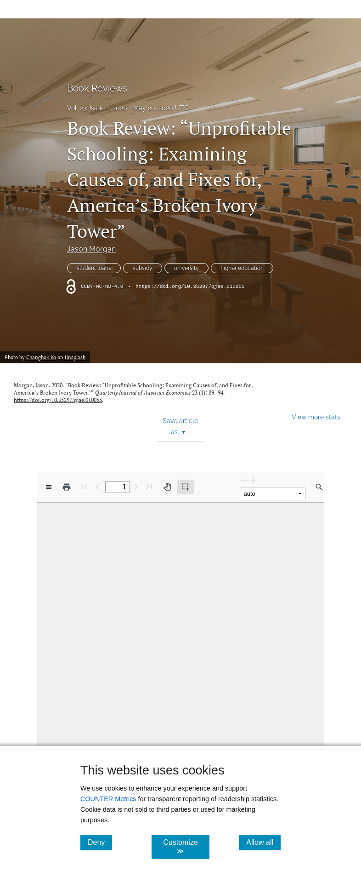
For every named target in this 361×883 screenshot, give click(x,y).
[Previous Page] (97, 486)
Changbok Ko (41, 357)
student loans (94, 268)
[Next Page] (136, 486)
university (186, 268)
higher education (242, 268)
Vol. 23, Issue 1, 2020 (97, 108)
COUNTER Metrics (108, 799)
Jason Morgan (91, 249)
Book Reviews (97, 88)
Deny (100, 842)
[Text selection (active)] (185, 487)
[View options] (48, 487)
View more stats (316, 417)
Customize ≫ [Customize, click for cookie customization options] (186, 846)
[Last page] (149, 486)
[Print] (66, 487)
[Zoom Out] (244, 480)
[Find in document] (319, 487)
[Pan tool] (167, 487)
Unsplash (75, 357)
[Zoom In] (253, 480)
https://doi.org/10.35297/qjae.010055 (190, 286)
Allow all (263, 842)
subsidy (142, 268)
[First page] (84, 486)
